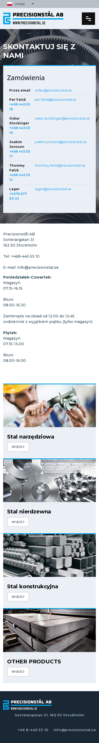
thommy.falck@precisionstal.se (60, 165)
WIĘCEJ (18, 447)
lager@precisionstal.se (53, 189)
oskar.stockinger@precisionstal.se (62, 118)
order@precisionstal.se (53, 90)
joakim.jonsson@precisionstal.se (61, 142)
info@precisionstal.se (75, 730)
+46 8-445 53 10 (32, 730)
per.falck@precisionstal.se (55, 100)
